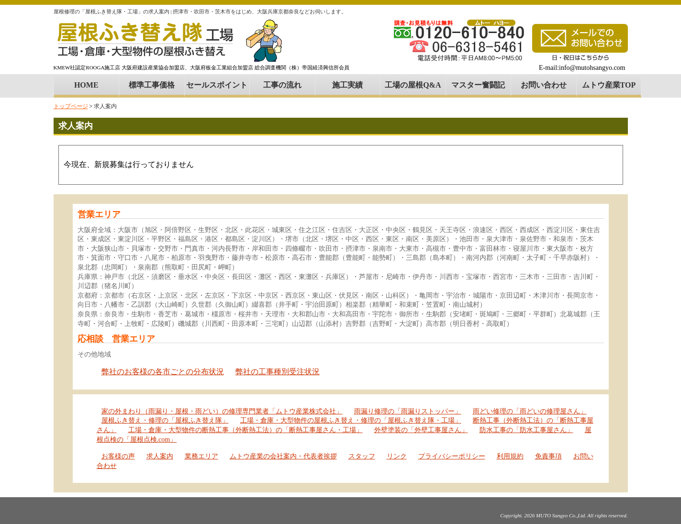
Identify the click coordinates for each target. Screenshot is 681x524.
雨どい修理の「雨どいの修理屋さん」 (530, 411)
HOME (86, 85)
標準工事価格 (152, 85)
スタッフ (361, 456)
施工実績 (347, 85)
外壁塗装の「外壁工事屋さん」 (421, 430)
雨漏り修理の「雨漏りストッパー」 (407, 411)
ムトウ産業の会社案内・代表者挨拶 (283, 456)
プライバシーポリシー (451, 456)
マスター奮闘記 (478, 85)
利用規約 (510, 456)
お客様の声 (118, 456)
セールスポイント (216, 85)
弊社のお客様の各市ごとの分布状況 (162, 372)
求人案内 (159, 456)
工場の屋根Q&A (413, 85)
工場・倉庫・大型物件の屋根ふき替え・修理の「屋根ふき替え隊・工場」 (350, 420)
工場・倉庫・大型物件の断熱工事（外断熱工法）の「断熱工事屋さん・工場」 (245, 430)
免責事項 (548, 456)
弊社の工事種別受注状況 (277, 372)
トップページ (71, 106)
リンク (397, 456)
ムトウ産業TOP (609, 85)
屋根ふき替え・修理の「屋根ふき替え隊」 (165, 420)
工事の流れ (282, 85)
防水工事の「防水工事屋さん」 (526, 430)
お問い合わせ (544, 85)
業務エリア (201, 456)
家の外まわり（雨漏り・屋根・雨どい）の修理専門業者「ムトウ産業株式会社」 (222, 411)
